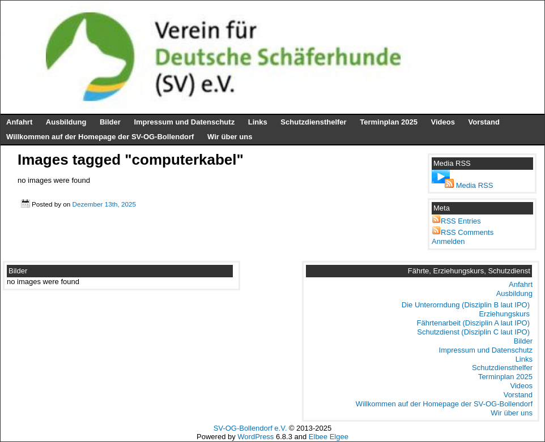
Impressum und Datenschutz (184, 122)
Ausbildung (66, 122)
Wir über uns (229, 136)
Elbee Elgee (328, 436)
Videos (443, 122)
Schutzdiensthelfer (313, 122)
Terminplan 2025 (389, 122)
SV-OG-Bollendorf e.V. (250, 428)
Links (257, 122)
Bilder (110, 122)
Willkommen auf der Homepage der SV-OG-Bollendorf (100, 136)
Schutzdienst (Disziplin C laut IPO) (473, 332)
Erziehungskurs (504, 314)
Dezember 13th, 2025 (103, 204)
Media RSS (474, 185)
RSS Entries (461, 221)
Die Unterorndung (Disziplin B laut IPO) (466, 305)
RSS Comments (467, 232)
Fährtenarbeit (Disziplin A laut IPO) (473, 323)
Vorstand (484, 122)
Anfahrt (19, 122)
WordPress (255, 436)
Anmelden (448, 241)
